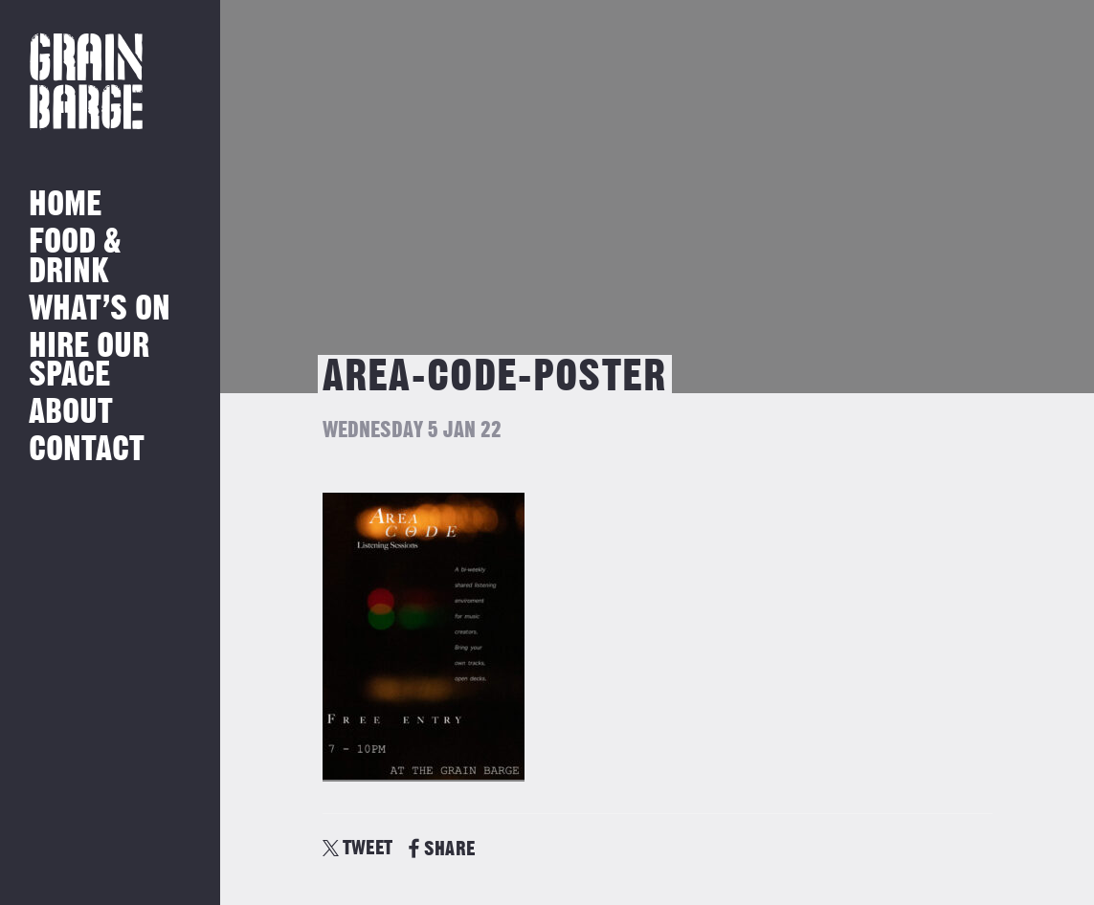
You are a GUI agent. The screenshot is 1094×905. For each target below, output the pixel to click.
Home (65, 205)
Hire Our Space (89, 361)
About (71, 413)
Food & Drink (75, 257)
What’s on (99, 309)
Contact (87, 450)
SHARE (442, 849)
